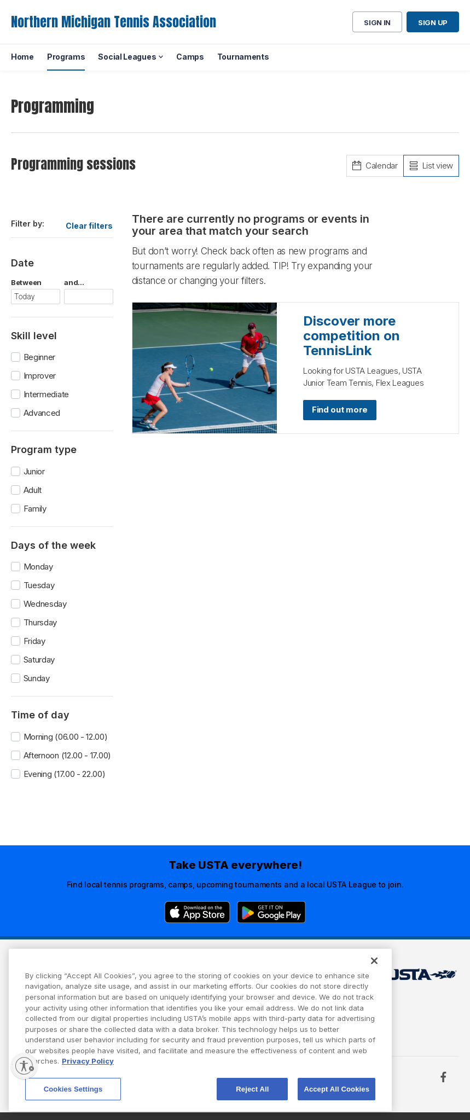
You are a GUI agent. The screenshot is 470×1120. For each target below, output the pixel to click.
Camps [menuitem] (190, 56)
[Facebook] (443, 1077)
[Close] (374, 985)
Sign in (377, 22)
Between (26, 282)
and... (74, 282)
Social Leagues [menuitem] (127, 56)
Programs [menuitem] (66, 56)
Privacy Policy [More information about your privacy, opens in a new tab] (88, 1085)
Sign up (433, 22)
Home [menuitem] (22, 56)
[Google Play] (271, 912)
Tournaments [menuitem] (243, 56)
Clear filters (89, 225)
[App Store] (197, 912)
